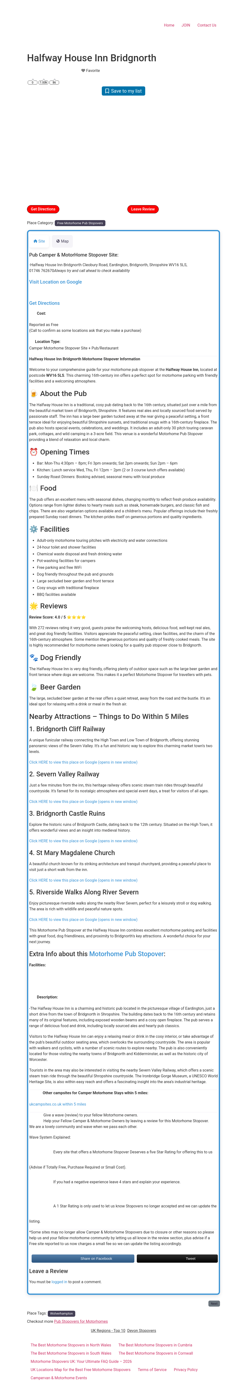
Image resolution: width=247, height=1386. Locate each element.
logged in (59, 1282)
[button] (41, 150)
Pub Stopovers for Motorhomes (81, 1321)
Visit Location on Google (55, 282)
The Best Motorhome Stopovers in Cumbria (155, 1345)
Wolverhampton (61, 1313)
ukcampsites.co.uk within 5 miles (57, 1104)
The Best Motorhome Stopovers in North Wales (71, 1345)
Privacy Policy (186, 1369)
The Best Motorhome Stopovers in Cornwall (156, 1353)
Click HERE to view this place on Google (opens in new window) (83, 762)
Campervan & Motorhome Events (59, 1378)
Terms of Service (152, 1369)
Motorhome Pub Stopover (126, 954)
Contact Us (206, 25)
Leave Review (143, 209)
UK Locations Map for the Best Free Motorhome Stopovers (80, 1369)
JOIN (186, 25)
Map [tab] (62, 241)
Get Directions (43, 209)
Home (169, 25)
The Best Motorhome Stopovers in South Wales (71, 1353)
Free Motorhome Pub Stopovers (80, 223)
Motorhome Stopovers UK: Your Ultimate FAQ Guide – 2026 (81, 1361)
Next (214, 1303)
